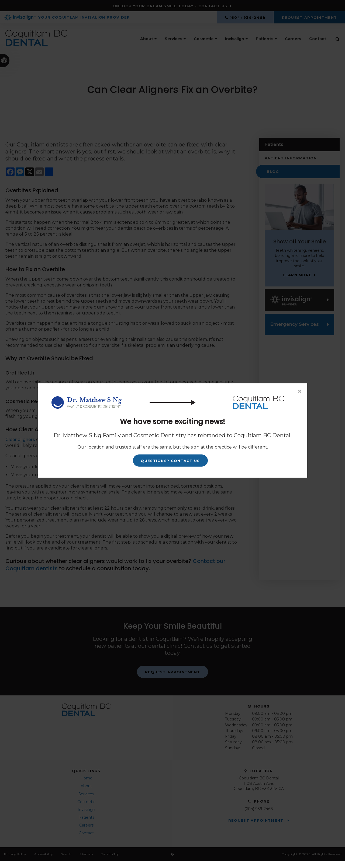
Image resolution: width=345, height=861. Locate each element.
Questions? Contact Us (170, 460)
